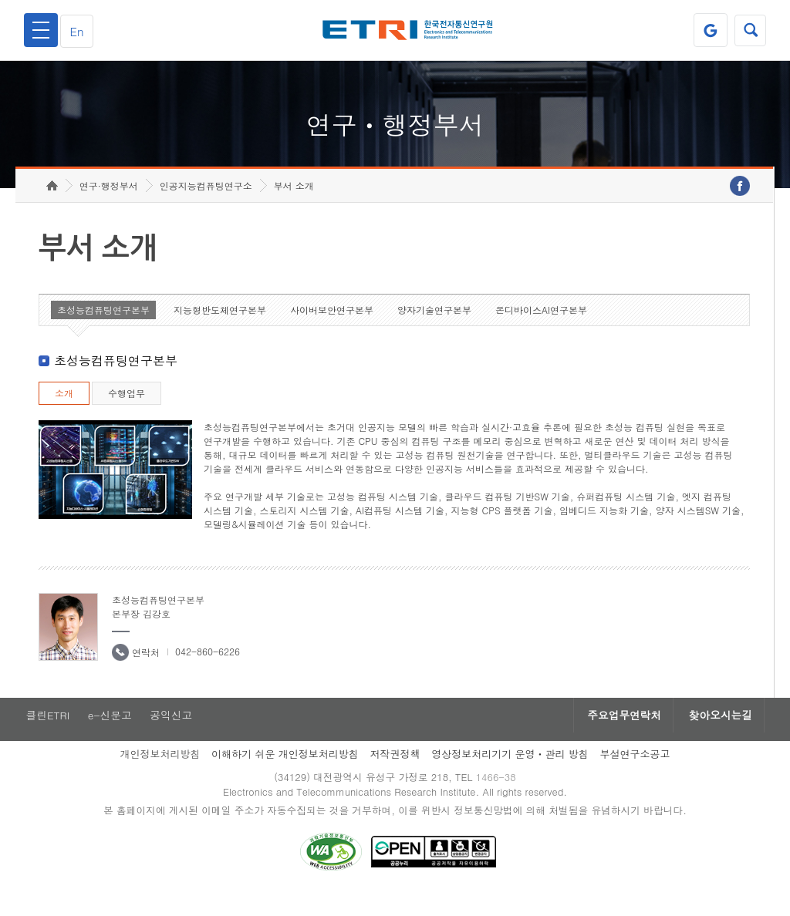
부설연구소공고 (635, 773)
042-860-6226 (207, 670)
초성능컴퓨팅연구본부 (103, 328)
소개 (64, 412)
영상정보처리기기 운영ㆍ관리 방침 (510, 773)
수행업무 (126, 412)
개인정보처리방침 (160, 773)
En (80, 30)
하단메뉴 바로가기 (0, 0)
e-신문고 (110, 735)
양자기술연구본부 (434, 328)
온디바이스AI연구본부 (541, 328)
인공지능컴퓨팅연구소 (206, 204)
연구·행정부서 (108, 204)
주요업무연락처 (615, 735)
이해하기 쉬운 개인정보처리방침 (285, 773)
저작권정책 (395, 773)
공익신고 (173, 735)
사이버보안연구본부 (331, 328)
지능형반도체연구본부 (220, 328)
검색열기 (749, 30)
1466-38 (498, 797)
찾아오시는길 (717, 735)
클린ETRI (46, 735)
